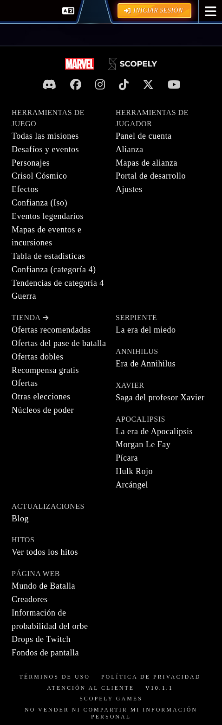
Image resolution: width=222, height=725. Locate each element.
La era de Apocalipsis (154, 431)
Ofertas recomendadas (51, 329)
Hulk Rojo (134, 471)
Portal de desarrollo (151, 175)
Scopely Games (111, 698)
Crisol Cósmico (39, 175)
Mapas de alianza (146, 162)
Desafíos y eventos (45, 149)
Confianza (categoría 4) (54, 269)
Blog (20, 518)
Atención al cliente (90, 688)
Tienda (30, 317)
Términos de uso (55, 677)
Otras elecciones (41, 396)
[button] (210, 11)
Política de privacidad (151, 677)
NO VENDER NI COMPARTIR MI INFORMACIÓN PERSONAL (111, 713)
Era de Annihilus (146, 363)
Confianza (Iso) (39, 202)
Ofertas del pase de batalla (59, 343)
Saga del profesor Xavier (160, 397)
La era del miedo (146, 329)
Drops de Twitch (41, 639)
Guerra (24, 296)
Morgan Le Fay (143, 444)
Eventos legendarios (48, 216)
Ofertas (25, 383)
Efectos (25, 189)
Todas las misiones (45, 136)
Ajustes (129, 189)
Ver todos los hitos (45, 552)
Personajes (31, 162)
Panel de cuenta (143, 136)
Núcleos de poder (43, 410)
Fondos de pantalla (45, 652)
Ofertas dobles (37, 356)
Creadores (29, 599)
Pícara (127, 457)
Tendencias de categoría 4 (58, 283)
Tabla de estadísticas (48, 256)
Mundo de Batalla (43, 585)
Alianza (129, 149)
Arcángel (132, 484)
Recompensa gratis (45, 370)
